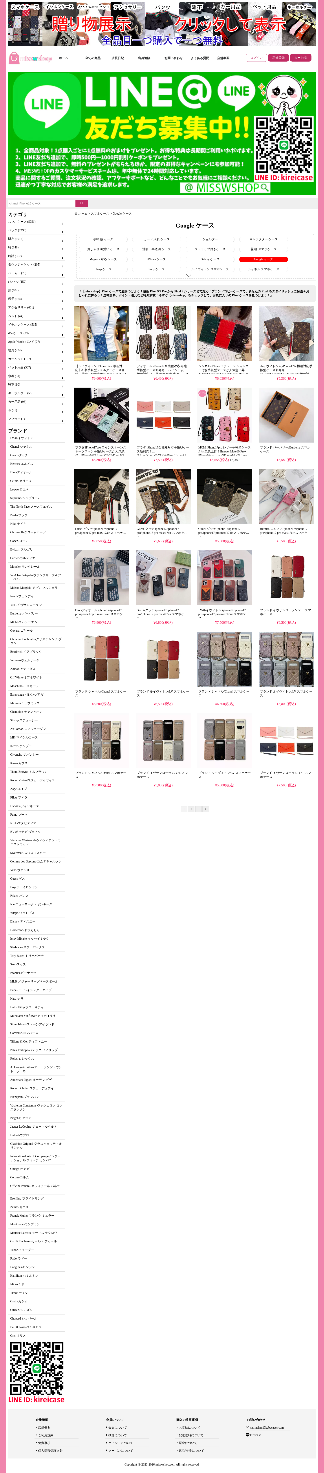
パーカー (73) (17, 273)
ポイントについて (120, 1443)
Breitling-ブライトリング (27, 1198)
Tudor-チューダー (22, 1250)
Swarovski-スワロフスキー (28, 853)
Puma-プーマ (19, 814)
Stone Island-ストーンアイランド (32, 1024)
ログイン (256, 57)
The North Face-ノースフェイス (31, 506)
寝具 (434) (15, 350)
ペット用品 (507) (19, 367)
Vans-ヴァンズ (20, 870)
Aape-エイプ (18, 789)
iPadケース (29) (18, 333)
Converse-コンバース (24, 1033)
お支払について (189, 1427)
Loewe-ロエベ (19, 489)
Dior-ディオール (21, 472)
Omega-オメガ (19, 1168)
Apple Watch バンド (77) (24, 341)
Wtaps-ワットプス (22, 913)
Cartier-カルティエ (22, 558)
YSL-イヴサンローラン (26, 605)
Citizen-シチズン (21, 1310)
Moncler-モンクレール (25, 566)
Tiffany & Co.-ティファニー (28, 1041)
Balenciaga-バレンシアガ (27, 694)
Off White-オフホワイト (26, 677)
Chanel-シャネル (21, 446)
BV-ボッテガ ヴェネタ (25, 831)
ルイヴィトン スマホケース (210, 269)
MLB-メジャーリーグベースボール (34, 981)
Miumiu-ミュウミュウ (25, 703)
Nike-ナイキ (18, 523)
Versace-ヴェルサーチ (24, 660)
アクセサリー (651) (21, 307)
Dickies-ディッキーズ (24, 806)
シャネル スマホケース (264, 269)
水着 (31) (14, 376)
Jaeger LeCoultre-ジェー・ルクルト (33, 1126)
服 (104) (13, 290)
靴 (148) (13, 247)
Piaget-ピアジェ (20, 1118)
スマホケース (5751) (22, 221)
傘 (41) (12, 410)
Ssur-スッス (18, 964)
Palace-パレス (19, 895)
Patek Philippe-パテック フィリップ (34, 1050)
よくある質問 (200, 58)
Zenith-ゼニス (19, 1207)
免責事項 (44, 1443)
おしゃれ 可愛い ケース (103, 249)
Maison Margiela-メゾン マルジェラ (34, 587)
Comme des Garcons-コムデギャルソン (36, 861)
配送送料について (191, 1435)
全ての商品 (93, 58)
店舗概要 (223, 58)
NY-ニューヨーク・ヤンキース (31, 904)
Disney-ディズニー (22, 921)
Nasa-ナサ (17, 998)
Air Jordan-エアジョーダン (28, 729)
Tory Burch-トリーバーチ (27, 955)
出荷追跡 (144, 58)
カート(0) (300, 57)
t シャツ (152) (17, 281)
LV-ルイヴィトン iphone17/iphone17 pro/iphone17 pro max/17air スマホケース (223, 614)
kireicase (255, 1435)
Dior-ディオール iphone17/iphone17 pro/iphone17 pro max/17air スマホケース (100, 614)
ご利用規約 (45, 1435)
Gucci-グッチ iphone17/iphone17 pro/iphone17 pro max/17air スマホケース (100, 532)
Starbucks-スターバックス (27, 947)
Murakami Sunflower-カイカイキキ (33, 1015)
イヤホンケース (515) (22, 324)
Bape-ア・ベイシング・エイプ (30, 990)
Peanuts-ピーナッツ (23, 973)
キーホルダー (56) (20, 393)
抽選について (117, 1435)
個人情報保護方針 (50, 1450)
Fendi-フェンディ (22, 596)
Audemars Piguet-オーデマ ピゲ (31, 1079)
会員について (117, 1427)
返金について (188, 1443)
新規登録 (278, 57)
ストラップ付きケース (210, 249)
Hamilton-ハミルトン (24, 1275)
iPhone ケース (156, 259)
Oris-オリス (18, 1335)
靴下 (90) (14, 384)
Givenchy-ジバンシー (24, 754)
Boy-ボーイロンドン (24, 887)
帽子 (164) (15, 299)
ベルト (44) (15, 316)
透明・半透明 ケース (156, 249)
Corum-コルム (19, 1177)
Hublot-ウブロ (19, 1135)
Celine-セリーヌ (21, 481)
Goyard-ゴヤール (21, 630)
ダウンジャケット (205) (24, 264)
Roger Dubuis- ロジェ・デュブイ (32, 1088)
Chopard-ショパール (23, 1318)
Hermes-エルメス (21, 463)
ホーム (63, 58)
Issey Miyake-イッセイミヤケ (29, 938)
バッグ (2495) (17, 230)
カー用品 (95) (17, 401)
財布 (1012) (15, 239)
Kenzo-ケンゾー (21, 746)
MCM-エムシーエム (23, 622)
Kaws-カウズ (19, 763)
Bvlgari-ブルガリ (21, 549)
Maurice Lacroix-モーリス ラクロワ (33, 1232)
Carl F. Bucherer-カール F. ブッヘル (33, 1241)
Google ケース (122, 213)
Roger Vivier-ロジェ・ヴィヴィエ (32, 780)
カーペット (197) (19, 359)
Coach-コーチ (19, 541)
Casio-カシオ (19, 1301)
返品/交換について (191, 1450)
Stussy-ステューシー (24, 720)
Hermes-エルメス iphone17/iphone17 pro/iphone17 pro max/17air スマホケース (285, 532)
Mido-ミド (17, 1284)
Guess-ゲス (17, 878)
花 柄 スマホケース (264, 249)
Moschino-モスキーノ (24, 686)
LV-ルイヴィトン (21, 438)
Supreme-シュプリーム (25, 498)
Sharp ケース (103, 269)
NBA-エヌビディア (23, 823)
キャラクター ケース (263, 239)
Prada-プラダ (19, 515)
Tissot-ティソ (19, 1292)
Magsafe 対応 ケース (103, 259)
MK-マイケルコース (24, 737)
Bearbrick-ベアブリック (26, 651)
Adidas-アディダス (22, 669)
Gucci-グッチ (19, 455)
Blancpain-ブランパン (24, 1097)
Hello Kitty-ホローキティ (27, 1007)
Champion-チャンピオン (26, 711)
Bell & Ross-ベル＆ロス (26, 1327)
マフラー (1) (16, 419)
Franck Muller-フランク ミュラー (32, 1215)
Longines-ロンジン (22, 1267)
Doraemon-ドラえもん (25, 930)
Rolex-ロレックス (22, 1058)
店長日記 (118, 58)
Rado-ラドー (18, 1258)
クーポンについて (120, 1450)
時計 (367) (15, 256)
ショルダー (210, 239)
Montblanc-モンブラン (25, 1224)
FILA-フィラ (18, 797)
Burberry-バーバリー (24, 613)
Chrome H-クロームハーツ (28, 532)
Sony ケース (156, 269)
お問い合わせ (173, 58)
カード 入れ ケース (157, 239)
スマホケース (100, 213)
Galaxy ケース (210, 259)
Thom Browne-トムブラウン (29, 771)
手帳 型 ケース (103, 239)
